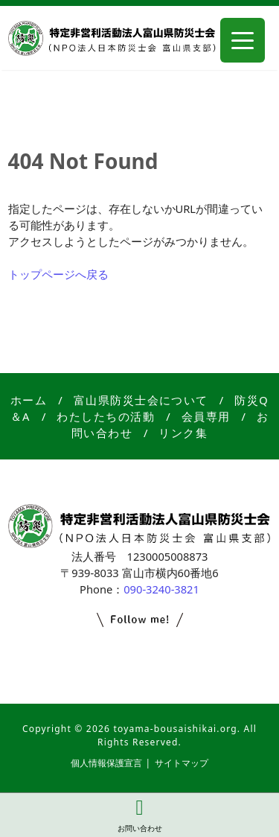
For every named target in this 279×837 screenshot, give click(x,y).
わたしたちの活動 (106, 416)
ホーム (28, 399)
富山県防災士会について (141, 399)
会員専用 (206, 416)
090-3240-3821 (161, 589)
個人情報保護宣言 (106, 763)
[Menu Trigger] (242, 40)
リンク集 (183, 432)
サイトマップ (181, 763)
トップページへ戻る (58, 274)
